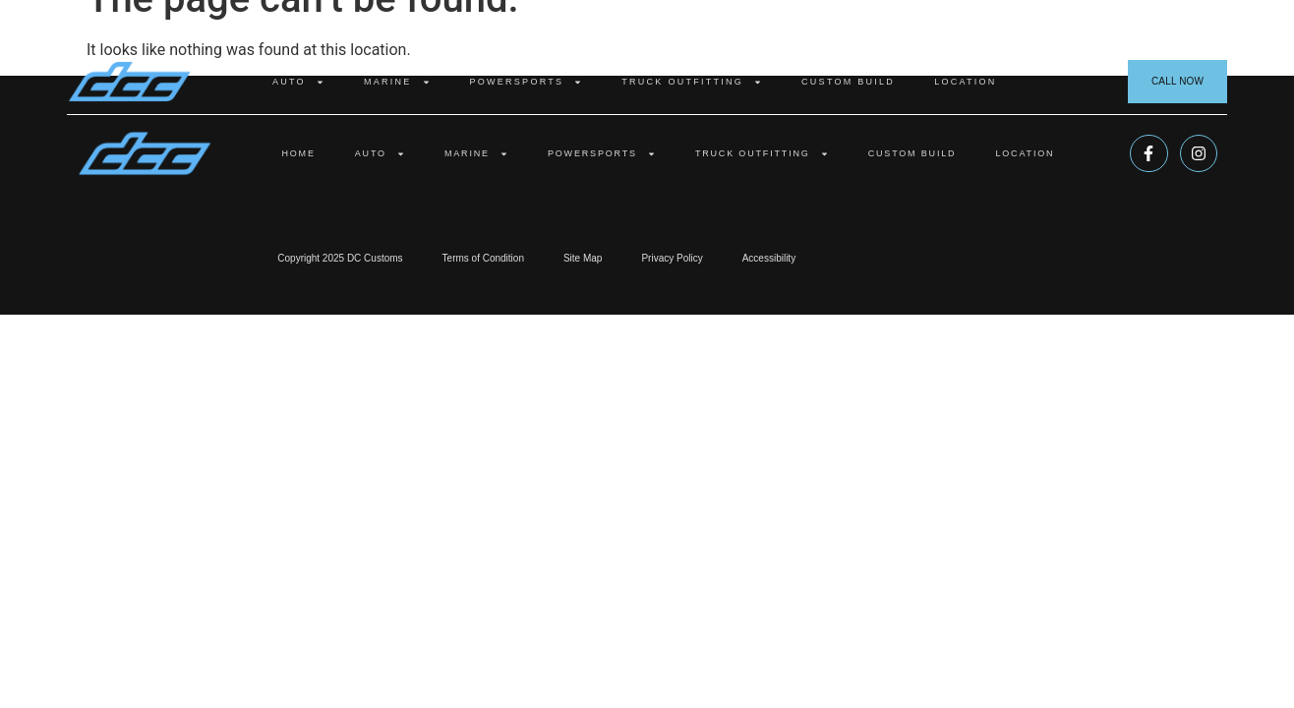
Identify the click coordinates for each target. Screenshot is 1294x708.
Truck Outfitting (691, 82)
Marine (397, 82)
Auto (298, 82)
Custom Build (848, 82)
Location (965, 82)
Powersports (526, 82)
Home (298, 153)
